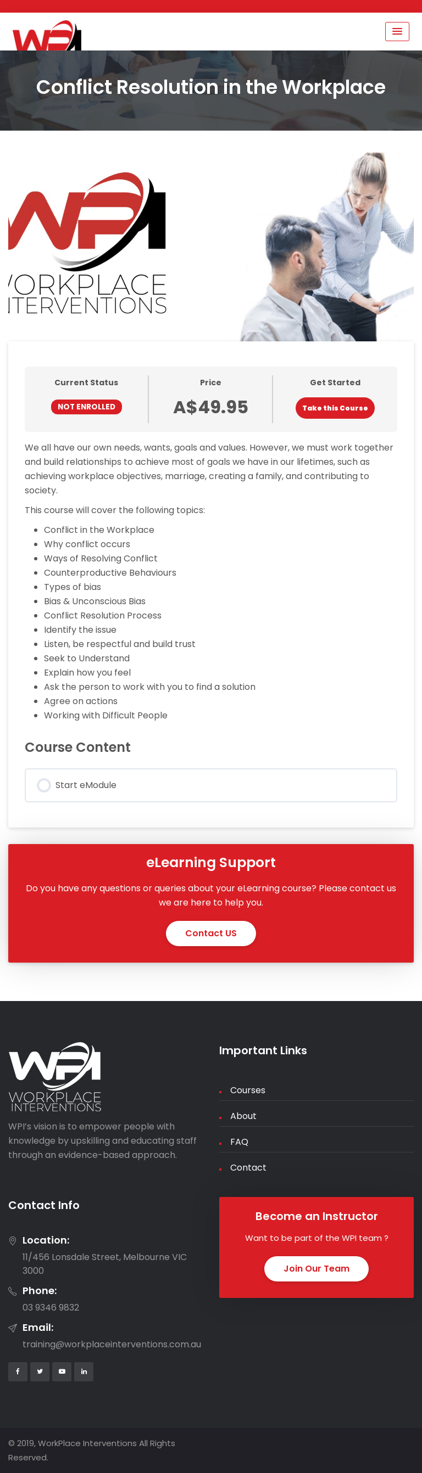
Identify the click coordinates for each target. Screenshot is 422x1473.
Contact (248, 1167)
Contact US (211, 933)
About (243, 1116)
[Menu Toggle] (397, 31)
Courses (247, 1090)
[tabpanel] (211, 582)
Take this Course (335, 408)
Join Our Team (316, 1268)
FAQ (239, 1141)
